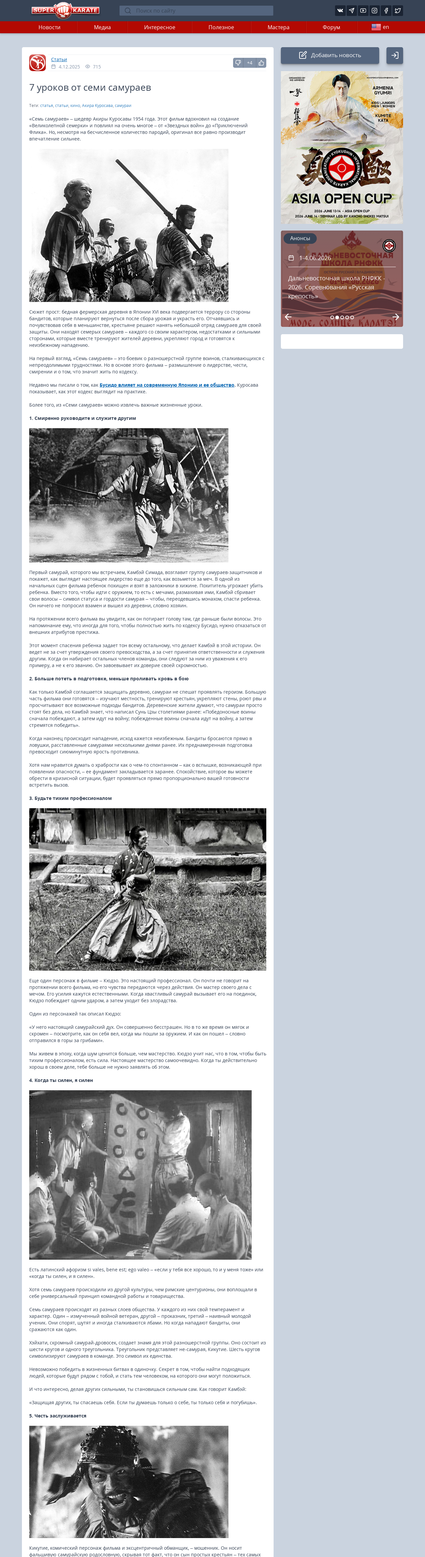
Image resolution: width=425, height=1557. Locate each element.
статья (46, 105)
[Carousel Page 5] (352, 317)
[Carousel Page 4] (347, 317)
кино (75, 105)
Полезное (221, 27)
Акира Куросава (97, 105)
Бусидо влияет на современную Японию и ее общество (167, 385)
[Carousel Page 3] (342, 317)
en (380, 27)
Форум (331, 27)
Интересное (159, 27)
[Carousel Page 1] (332, 317)
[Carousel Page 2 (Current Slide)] (337, 317)
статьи (61, 105)
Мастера (279, 27)
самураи (123, 105)
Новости (49, 27)
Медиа (102, 27)
